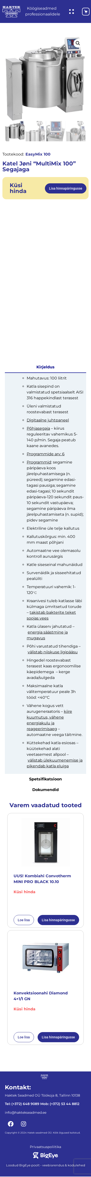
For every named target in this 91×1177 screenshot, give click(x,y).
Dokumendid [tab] (45, 790)
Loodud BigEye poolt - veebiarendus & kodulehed (45, 1166)
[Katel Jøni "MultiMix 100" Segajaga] (45, 78)
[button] (78, 43)
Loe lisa (24, 920)
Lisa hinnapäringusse (65, 189)
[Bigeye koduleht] (45, 1156)
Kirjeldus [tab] (45, 367)
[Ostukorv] (83, 11)
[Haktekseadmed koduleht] (11, 11)
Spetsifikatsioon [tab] (45, 779)
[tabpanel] (45, 573)
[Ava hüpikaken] (71, 11)
